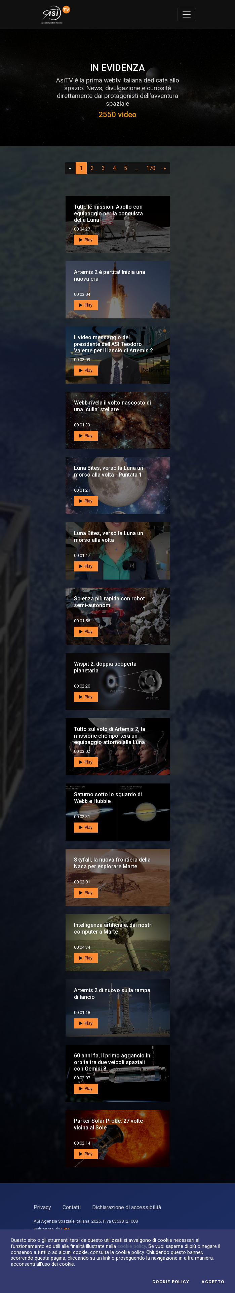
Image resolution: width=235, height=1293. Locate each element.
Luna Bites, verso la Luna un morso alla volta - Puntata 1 (108, 471)
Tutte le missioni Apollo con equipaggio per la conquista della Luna (108, 213)
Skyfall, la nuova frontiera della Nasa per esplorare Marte (112, 863)
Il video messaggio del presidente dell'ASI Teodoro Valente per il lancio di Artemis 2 (113, 343)
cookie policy (131, 1246)
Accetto (212, 1282)
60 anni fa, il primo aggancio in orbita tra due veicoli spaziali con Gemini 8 (112, 1062)
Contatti (72, 1207)
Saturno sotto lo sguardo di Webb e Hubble (108, 797)
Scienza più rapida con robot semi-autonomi (109, 601)
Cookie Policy (170, 1282)
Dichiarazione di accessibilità (126, 1207)
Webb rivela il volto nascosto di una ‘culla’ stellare (112, 405)
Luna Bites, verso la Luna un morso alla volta (108, 536)
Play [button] (85, 240)
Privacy (42, 1207)
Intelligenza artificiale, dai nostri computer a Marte (113, 928)
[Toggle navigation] (186, 14)
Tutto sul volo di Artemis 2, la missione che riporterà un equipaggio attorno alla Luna (109, 735)
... (138, 168)
